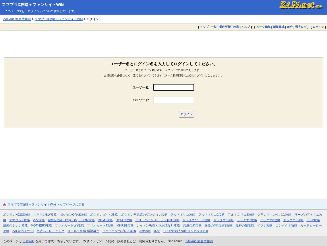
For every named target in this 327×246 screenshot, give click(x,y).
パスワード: (141, 100)
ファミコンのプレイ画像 (119, 231)
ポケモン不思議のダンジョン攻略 (144, 214)
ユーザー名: (141, 87)
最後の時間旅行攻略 (218, 225)
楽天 (157, 231)
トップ (204, 27)
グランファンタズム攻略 (274, 214)
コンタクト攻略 (286, 225)
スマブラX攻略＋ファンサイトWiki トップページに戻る (46, 204)
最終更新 (225, 27)
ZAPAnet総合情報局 (17, 19)
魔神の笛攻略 (245, 225)
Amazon (145, 231)
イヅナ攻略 (265, 225)
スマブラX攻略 (19, 220)
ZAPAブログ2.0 (22, 231)
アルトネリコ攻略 (182, 214)
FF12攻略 (313, 220)
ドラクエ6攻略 (223, 220)
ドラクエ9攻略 (293, 220)
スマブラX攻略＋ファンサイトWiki (33, 4)
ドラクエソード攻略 (196, 220)
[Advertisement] (163, 42)
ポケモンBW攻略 (45, 214)
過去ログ (301, 27)
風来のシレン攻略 (15, 225)
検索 (236, 27)
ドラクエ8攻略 (270, 220)
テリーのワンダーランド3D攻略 (157, 220)
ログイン (318, 27)
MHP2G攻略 (125, 225)
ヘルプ (245, 27)
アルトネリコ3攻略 (241, 214)
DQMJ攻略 (105, 220)
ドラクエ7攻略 (247, 220)
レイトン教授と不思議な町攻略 (158, 225)
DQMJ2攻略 (124, 220)
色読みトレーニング (50, 231)
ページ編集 (263, 27)
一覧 (214, 27)
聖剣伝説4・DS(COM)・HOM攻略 (71, 220)
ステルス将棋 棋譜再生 (83, 231)
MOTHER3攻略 (41, 225)
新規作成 (278, 27)
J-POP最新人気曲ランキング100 (185, 231)
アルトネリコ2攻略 (211, 214)
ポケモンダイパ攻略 (104, 214)
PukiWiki (28, 241)
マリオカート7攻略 (100, 225)
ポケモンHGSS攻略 (16, 214)
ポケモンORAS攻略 (73, 214)
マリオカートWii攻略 (69, 225)
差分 (290, 27)
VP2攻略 (39, 220)
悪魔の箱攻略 (192, 225)
